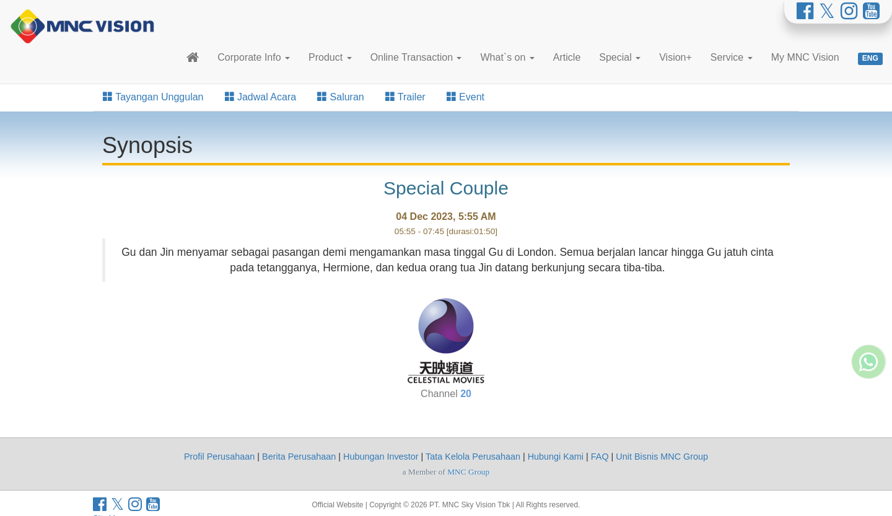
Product (330, 57)
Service (732, 57)
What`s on (507, 57)
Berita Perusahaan (299, 456)
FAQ (600, 456)
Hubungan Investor (381, 456)
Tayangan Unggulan (153, 97)
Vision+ (675, 57)
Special (620, 57)
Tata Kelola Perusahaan (473, 456)
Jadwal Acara (261, 97)
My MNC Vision (805, 57)
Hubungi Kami (556, 456)
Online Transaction (416, 57)
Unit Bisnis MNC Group (662, 456)
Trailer (405, 97)
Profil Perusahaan (219, 456)
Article (566, 57)
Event (465, 97)
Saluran (340, 97)
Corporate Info (253, 57)
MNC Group (468, 471)
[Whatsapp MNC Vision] (868, 328)
